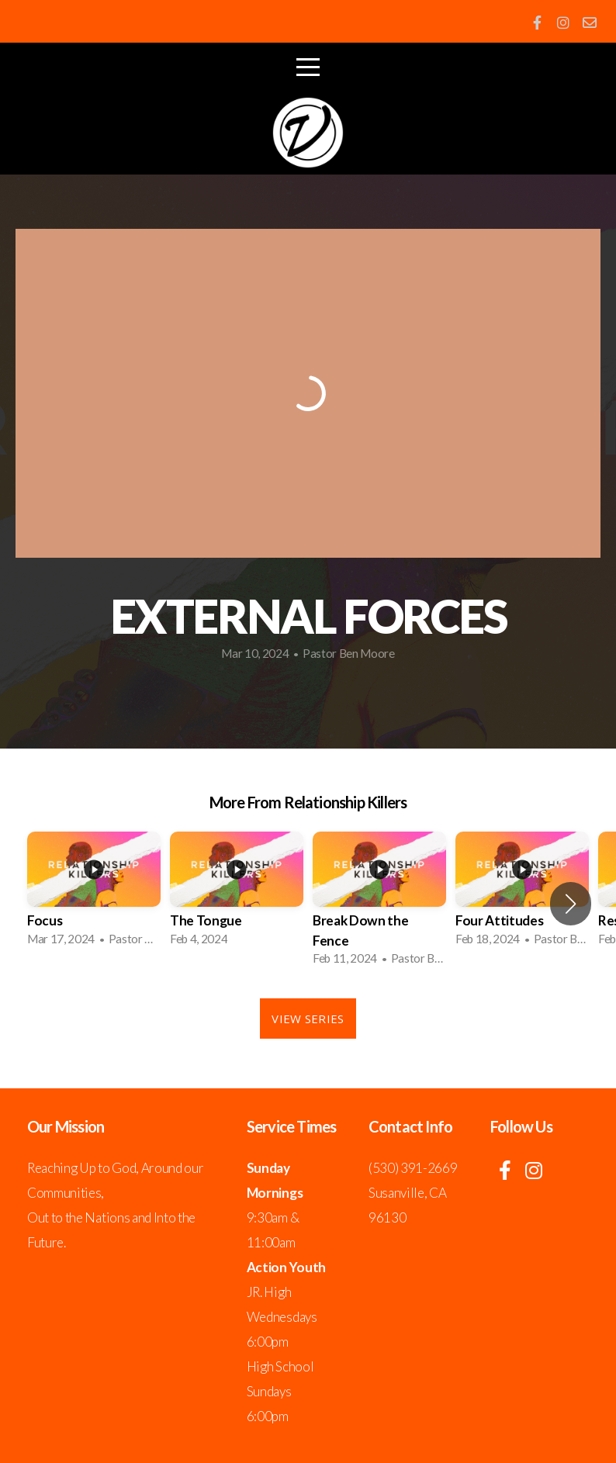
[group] (94, 893)
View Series (308, 1018)
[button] (570, 904)
